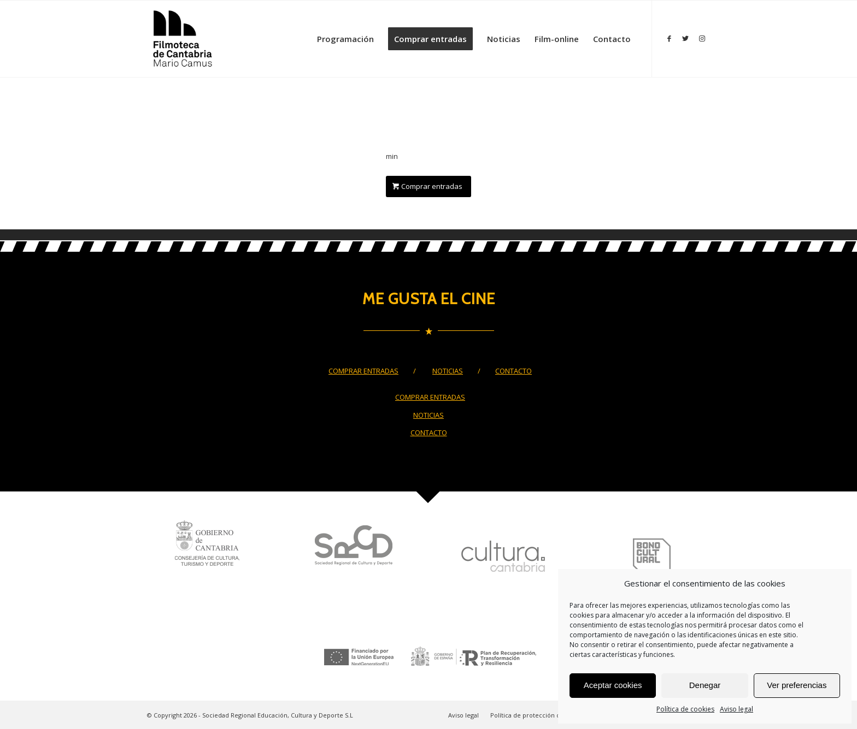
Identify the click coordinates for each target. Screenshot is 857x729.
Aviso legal (736, 709)
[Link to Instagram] (702, 38)
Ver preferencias (796, 685)
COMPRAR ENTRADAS (363, 371)
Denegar (705, 685)
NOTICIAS (447, 371)
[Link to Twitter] (685, 38)
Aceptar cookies (613, 685)
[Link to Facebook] (669, 38)
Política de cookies (685, 709)
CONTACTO (513, 371)
